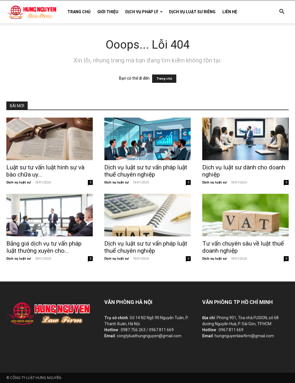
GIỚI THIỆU (107, 11)
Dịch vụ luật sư (18, 182)
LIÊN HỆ (229, 11)
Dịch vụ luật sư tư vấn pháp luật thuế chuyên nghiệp (145, 171)
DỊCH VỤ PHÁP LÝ (144, 11)
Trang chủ (164, 79)
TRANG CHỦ (78, 11)
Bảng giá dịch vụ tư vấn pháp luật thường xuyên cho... (44, 247)
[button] (282, 12)
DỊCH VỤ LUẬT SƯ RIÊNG (192, 11)
